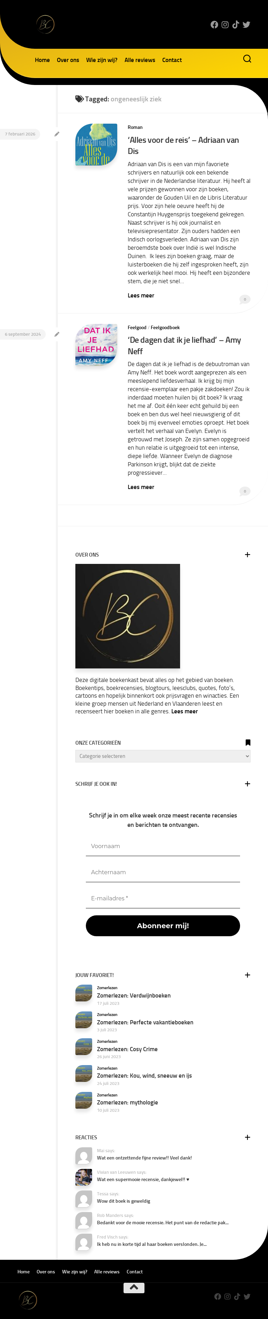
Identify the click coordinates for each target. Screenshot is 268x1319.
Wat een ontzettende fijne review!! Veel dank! (144, 1145)
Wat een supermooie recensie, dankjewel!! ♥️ (143, 1167)
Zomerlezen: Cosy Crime (127, 1036)
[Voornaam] (163, 833)
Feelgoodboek (165, 316)
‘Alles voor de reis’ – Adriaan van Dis (189, 140)
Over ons (68, 59)
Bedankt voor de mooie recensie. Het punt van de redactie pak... (163, 1210)
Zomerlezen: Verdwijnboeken (134, 982)
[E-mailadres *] (163, 885)
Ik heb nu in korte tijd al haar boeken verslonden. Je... (152, 1232)
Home (42, 59)
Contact (172, 59)
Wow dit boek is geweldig (123, 1189)
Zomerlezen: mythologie (127, 1089)
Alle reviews (140, 59)
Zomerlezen (107, 975)
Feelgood (137, 316)
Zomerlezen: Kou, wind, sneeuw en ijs (144, 1063)
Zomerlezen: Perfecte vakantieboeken (145, 1009)
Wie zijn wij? (102, 59)
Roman (135, 127)
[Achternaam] (163, 859)
